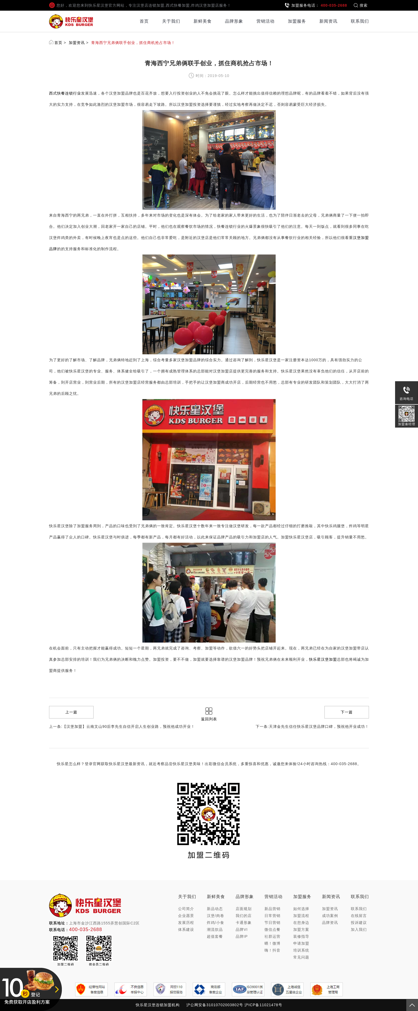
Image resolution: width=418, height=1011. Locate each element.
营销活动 (265, 21)
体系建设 (186, 929)
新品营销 (272, 909)
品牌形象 (234, 21)
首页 (144, 21)
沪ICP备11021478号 (263, 1005)
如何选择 (301, 909)
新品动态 (215, 909)
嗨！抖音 (272, 950)
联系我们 (360, 21)
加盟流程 (301, 915)
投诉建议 (359, 922)
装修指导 (301, 936)
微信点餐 (272, 929)
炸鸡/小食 (215, 922)
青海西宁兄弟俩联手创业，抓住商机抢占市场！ (133, 42)
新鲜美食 (203, 21)
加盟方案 (301, 929)
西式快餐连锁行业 (65, 93)
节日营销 (272, 922)
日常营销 (272, 915)
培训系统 (301, 950)
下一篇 (347, 712)
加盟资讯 (77, 42)
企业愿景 (186, 915)
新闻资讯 (328, 21)
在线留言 (359, 915)
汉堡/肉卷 (215, 915)
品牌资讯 (330, 922)
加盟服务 (297, 21)
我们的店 (244, 915)
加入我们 (359, 929)
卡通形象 (244, 922)
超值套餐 (215, 936)
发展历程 (186, 922)
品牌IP (242, 936)
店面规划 (244, 909)
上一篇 (71, 712)
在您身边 (301, 922)
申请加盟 (301, 943)
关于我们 (171, 21)
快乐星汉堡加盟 (323, 659)
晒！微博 (272, 943)
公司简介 (186, 909)
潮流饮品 (215, 929)
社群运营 (272, 936)
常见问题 (301, 957)
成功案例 (330, 915)
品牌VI (242, 929)
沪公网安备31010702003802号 (214, 1005)
